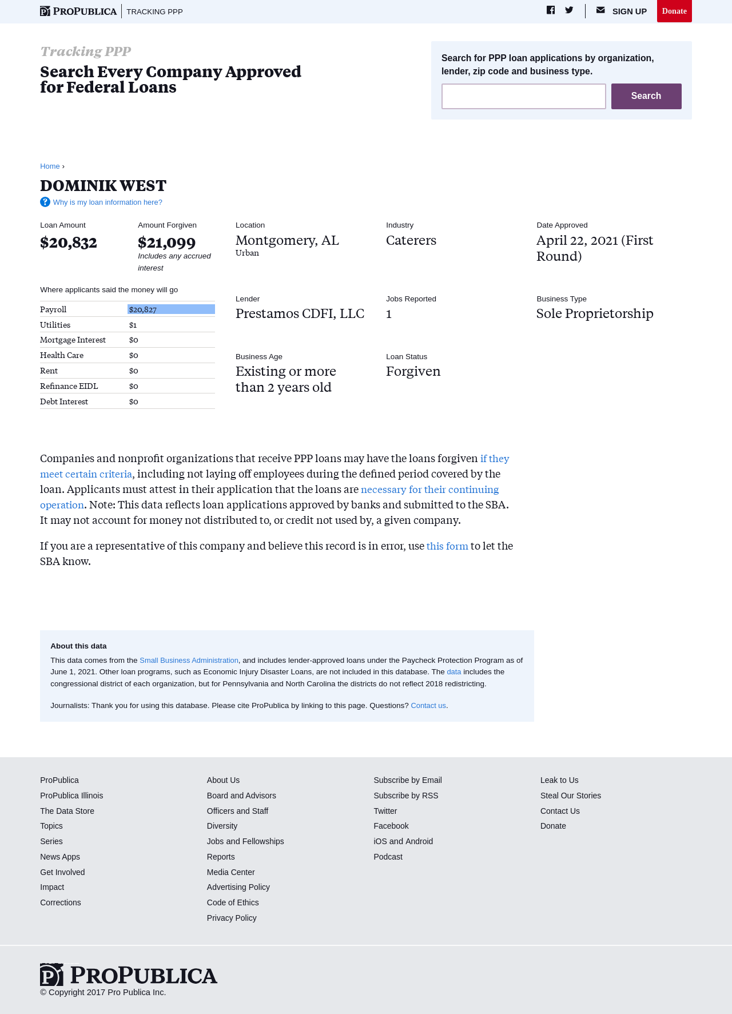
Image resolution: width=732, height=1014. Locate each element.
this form (449, 546)
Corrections (61, 903)
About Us (224, 780)
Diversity (223, 827)
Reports (221, 857)
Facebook (391, 827)
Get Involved (63, 872)
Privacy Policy (233, 918)
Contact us (429, 706)
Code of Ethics (234, 903)
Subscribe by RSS (407, 796)
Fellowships (265, 841)
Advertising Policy (240, 888)
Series (51, 841)
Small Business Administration (191, 661)
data (462, 673)
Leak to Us (560, 780)
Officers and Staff (239, 811)
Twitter (385, 811)
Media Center (232, 872)
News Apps (61, 857)
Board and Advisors (243, 796)
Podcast (388, 857)
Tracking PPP (156, 11)
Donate (674, 10)
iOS (380, 841)
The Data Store (68, 811)
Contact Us (561, 811)
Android (419, 841)
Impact (52, 888)
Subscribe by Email (409, 780)
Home (50, 166)
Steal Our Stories (572, 796)
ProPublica (60, 780)
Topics (51, 827)
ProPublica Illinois (73, 796)
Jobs (216, 841)
